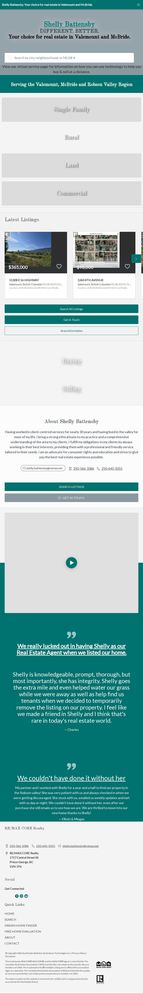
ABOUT (10, 937)
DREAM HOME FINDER (21, 925)
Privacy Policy (78, 953)
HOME (9, 913)
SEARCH (10, 919)
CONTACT (12, 943)
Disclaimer (10, 956)
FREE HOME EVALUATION (23, 931)
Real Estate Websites (32, 953)
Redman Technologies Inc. (58, 953)
